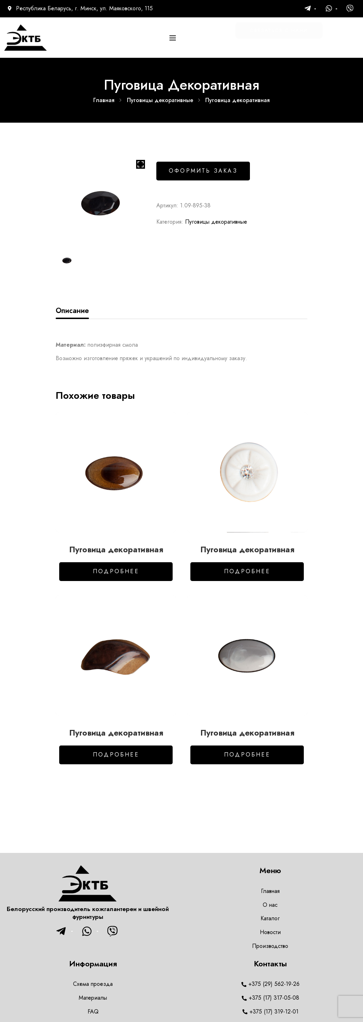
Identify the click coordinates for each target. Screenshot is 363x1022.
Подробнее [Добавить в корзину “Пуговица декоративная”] (116, 571)
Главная (104, 100)
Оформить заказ (203, 171)
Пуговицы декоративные (160, 100)
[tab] (72, 311)
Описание (72, 311)
